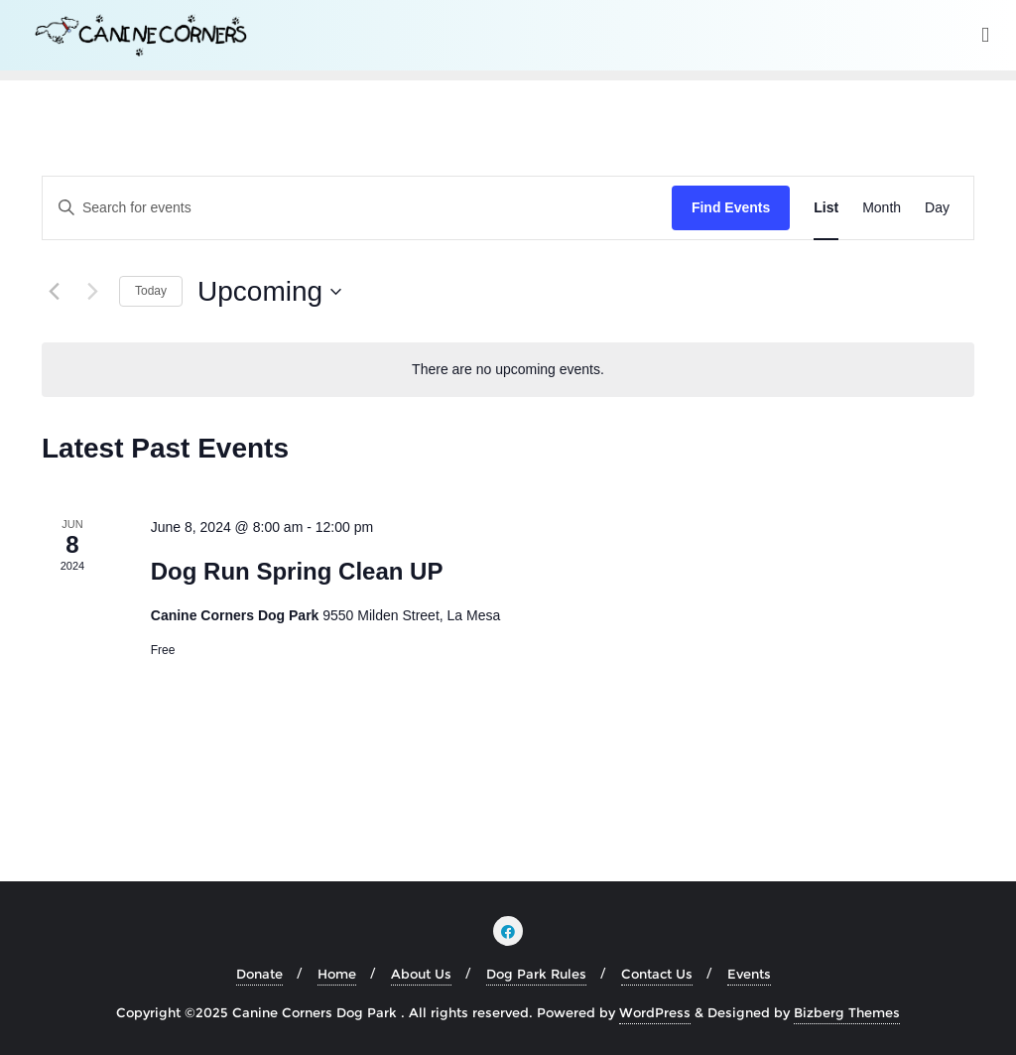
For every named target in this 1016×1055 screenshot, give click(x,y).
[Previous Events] (53, 292)
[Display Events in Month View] (881, 208)
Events (749, 974)
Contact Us (657, 974)
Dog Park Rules (536, 974)
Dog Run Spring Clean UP (297, 571)
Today (151, 291)
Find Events (731, 207)
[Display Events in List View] (826, 208)
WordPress (655, 1012)
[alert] (508, 369)
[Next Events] (92, 292)
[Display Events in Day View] (937, 208)
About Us (421, 974)
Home (337, 974)
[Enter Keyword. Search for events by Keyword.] (357, 208)
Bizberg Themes (847, 1012)
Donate (259, 974)
